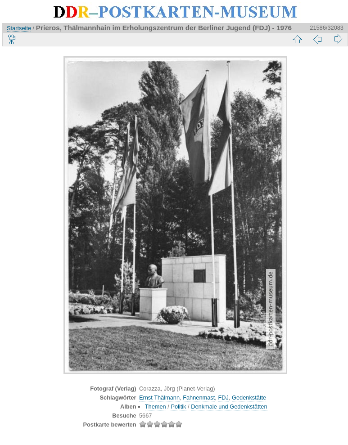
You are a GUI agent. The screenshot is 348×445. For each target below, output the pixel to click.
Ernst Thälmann (159, 397)
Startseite (19, 28)
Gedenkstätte (249, 397)
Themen (155, 406)
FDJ (223, 397)
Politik (178, 406)
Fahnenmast (199, 397)
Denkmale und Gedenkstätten (229, 406)
